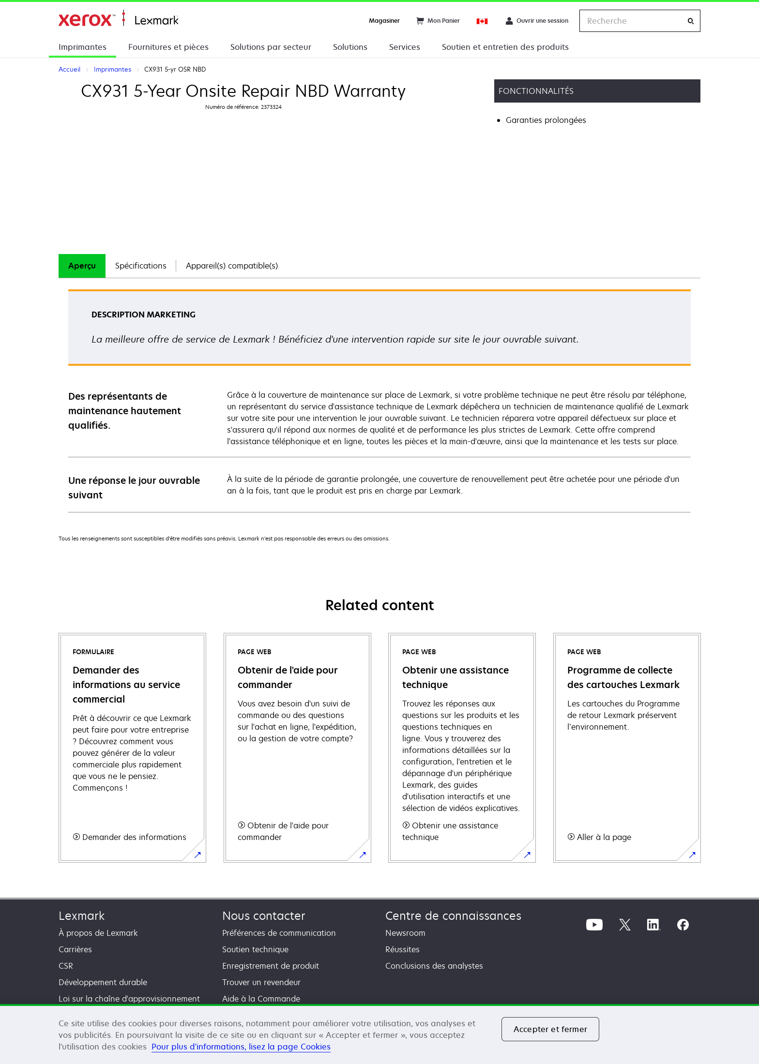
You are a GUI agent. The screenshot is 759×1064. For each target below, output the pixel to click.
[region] (379, 1034)
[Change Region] (482, 20)
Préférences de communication (279, 933)
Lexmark (82, 915)
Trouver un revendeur (261, 982)
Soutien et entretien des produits (505, 47)
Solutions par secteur (270, 47)
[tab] (82, 266)
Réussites (402, 949)
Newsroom (405, 933)
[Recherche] (690, 21)
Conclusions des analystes (434, 965)
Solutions (350, 47)
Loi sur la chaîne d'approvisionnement (129, 998)
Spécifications (141, 265)
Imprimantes (82, 47)
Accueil (118, 18)
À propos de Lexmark (98, 933)
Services (404, 47)
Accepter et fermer (550, 1029)
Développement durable (103, 982)
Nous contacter (263, 915)
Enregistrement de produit (270, 965)
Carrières (75, 949)
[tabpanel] (379, 400)
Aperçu (82, 265)
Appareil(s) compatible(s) (232, 265)
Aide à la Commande (261, 998)
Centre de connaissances (453, 915)
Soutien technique (255, 949)
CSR (66, 965)
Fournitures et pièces (168, 47)
